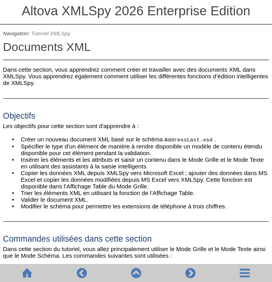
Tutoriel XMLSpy (50, 33)
